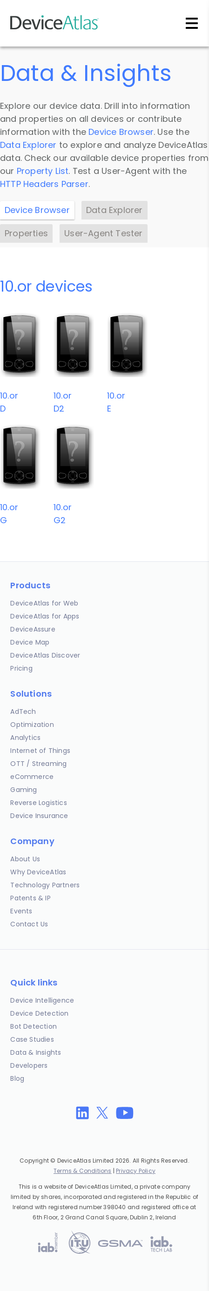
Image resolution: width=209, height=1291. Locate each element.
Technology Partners (45, 885)
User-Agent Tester (103, 233)
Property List (43, 171)
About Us (25, 859)
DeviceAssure (32, 629)
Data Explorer (28, 145)
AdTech (23, 711)
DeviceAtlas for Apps (44, 616)
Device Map (29, 642)
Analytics (25, 737)
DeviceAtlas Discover (45, 655)
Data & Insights (35, 1052)
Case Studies (32, 1039)
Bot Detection (33, 1026)
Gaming (23, 789)
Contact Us (29, 924)
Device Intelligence (42, 1000)
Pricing (21, 668)
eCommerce (32, 776)
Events (21, 911)
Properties (26, 233)
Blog (17, 1078)
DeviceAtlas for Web (44, 603)
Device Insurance (39, 815)
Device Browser (121, 132)
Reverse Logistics (38, 802)
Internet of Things (40, 750)
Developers (28, 1065)
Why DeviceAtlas (38, 872)
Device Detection (39, 1013)
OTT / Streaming (38, 763)
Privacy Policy (135, 1171)
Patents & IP (30, 898)
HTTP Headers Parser (44, 184)
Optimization (32, 724)
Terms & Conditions (83, 1171)
